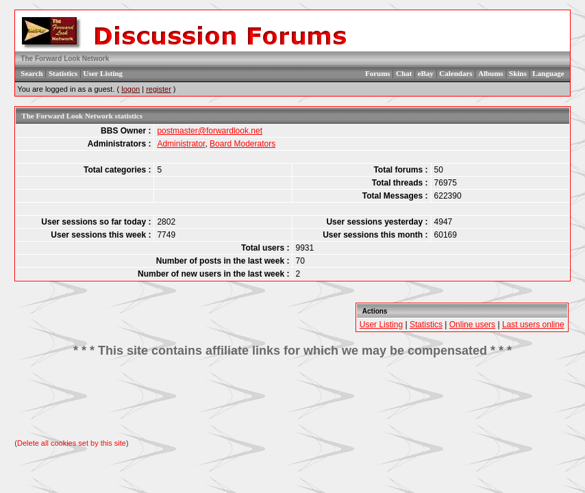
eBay (426, 73)
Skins (518, 73)
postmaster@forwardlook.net (209, 131)
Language (548, 73)
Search (31, 73)
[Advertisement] (292, 398)
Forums (377, 73)
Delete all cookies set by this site (71, 443)
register (158, 89)
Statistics (63, 73)
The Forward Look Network (65, 58)
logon (130, 89)
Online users (472, 324)
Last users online (533, 324)
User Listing (103, 73)
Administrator (181, 144)
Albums (490, 73)
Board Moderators (242, 144)
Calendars (455, 73)
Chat (404, 73)
